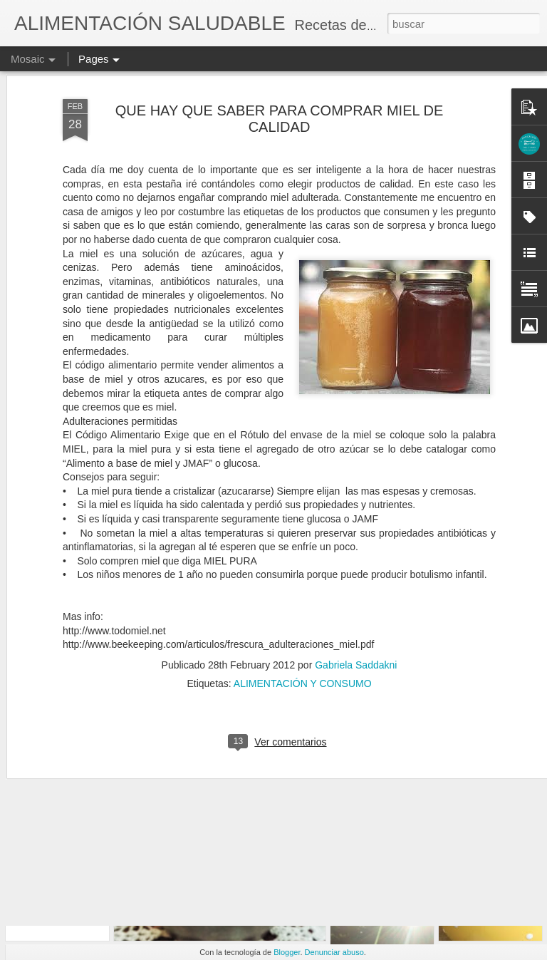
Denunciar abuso (334, 952)
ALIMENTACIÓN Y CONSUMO (303, 611)
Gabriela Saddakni (356, 593)
